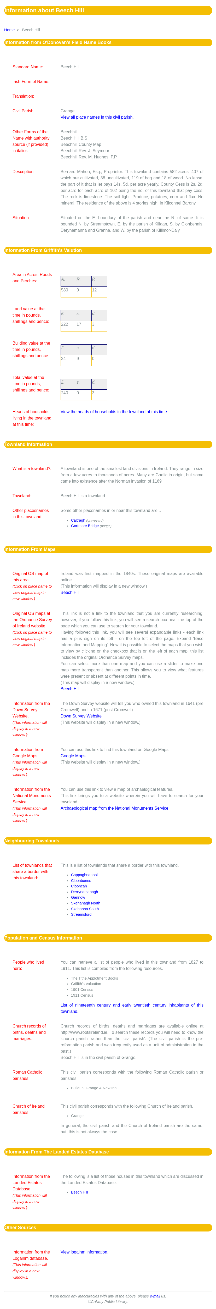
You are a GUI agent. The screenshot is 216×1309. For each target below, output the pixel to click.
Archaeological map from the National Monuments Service (114, 808)
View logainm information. (84, 1252)
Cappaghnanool (84, 875)
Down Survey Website (81, 716)
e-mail (155, 1296)
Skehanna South (85, 909)
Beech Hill (70, 592)
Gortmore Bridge (85, 526)
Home (9, 29)
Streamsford (81, 914)
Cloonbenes (81, 881)
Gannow (78, 897)
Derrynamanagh (84, 892)
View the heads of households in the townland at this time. (114, 412)
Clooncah (79, 886)
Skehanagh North (85, 903)
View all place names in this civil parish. (97, 117)
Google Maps (73, 756)
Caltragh (78, 520)
